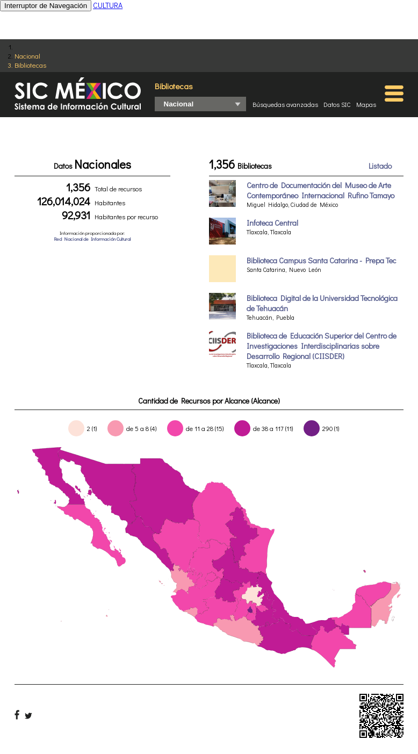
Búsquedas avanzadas (285, 104)
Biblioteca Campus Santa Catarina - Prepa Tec (321, 260)
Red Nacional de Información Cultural (92, 239)
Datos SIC (337, 104)
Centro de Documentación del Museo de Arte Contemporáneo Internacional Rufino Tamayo (320, 190)
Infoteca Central (272, 223)
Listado (380, 166)
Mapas (366, 104)
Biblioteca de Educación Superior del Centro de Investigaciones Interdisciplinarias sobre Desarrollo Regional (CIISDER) (322, 346)
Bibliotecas (30, 64)
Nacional (27, 55)
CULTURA (107, 5)
